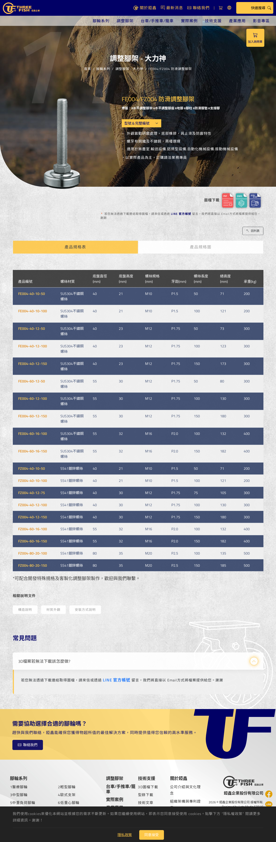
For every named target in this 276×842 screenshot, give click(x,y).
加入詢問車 (255, 38)
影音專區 (261, 21)
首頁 (87, 68)
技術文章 (145, 802)
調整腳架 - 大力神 (129, 68)
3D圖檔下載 (148, 787)
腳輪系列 (101, 21)
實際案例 (189, 21)
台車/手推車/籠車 (157, 21)
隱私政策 (124, 835)
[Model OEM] (141, 123)
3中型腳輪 (19, 794)
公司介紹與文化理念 (185, 790)
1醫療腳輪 (19, 787)
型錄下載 (145, 794)
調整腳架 (125, 21)
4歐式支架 (67, 794)
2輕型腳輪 (67, 787)
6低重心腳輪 (68, 802)
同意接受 (151, 835)
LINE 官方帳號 (181, 213)
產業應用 (237, 21)
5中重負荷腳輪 (22, 802)
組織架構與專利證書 (185, 805)
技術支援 (213, 21)
